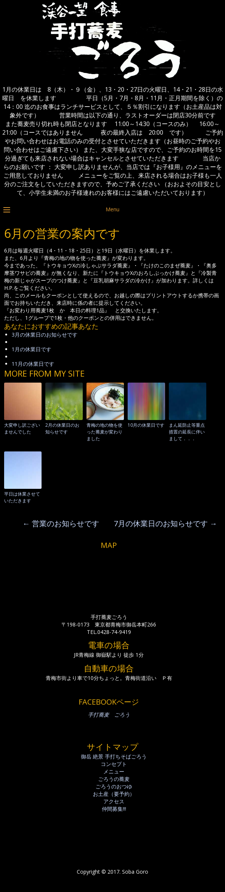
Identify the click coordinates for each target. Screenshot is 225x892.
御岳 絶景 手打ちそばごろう (114, 756)
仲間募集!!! (114, 808)
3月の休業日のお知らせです (44, 334)
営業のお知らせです (60, 523)
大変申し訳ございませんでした (22, 428)
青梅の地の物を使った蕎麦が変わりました (104, 432)
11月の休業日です (33, 363)
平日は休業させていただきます (22, 497)
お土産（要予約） (114, 793)
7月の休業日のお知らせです (165, 523)
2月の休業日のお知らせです (62, 428)
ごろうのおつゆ (113, 786)
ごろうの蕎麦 (114, 778)
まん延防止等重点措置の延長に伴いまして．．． (187, 432)
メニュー (113, 771)
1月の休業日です (31, 349)
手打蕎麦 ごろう (109, 714)
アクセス (113, 801)
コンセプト (114, 763)
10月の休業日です (146, 425)
